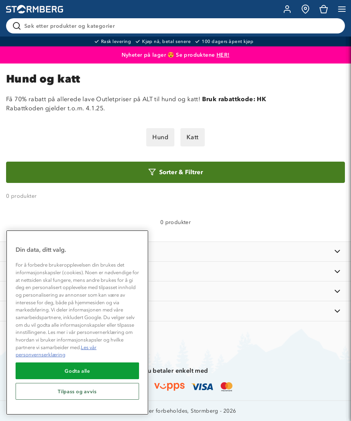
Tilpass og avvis (77, 391)
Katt (193, 137)
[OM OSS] (175, 271)
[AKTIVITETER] (175, 311)
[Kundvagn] (324, 9)
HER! (223, 55)
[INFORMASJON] (175, 251)
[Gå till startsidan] (34, 9)
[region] (77, 322)
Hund (160, 137)
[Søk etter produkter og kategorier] (177, 25)
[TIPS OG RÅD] (175, 291)
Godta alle (77, 371)
